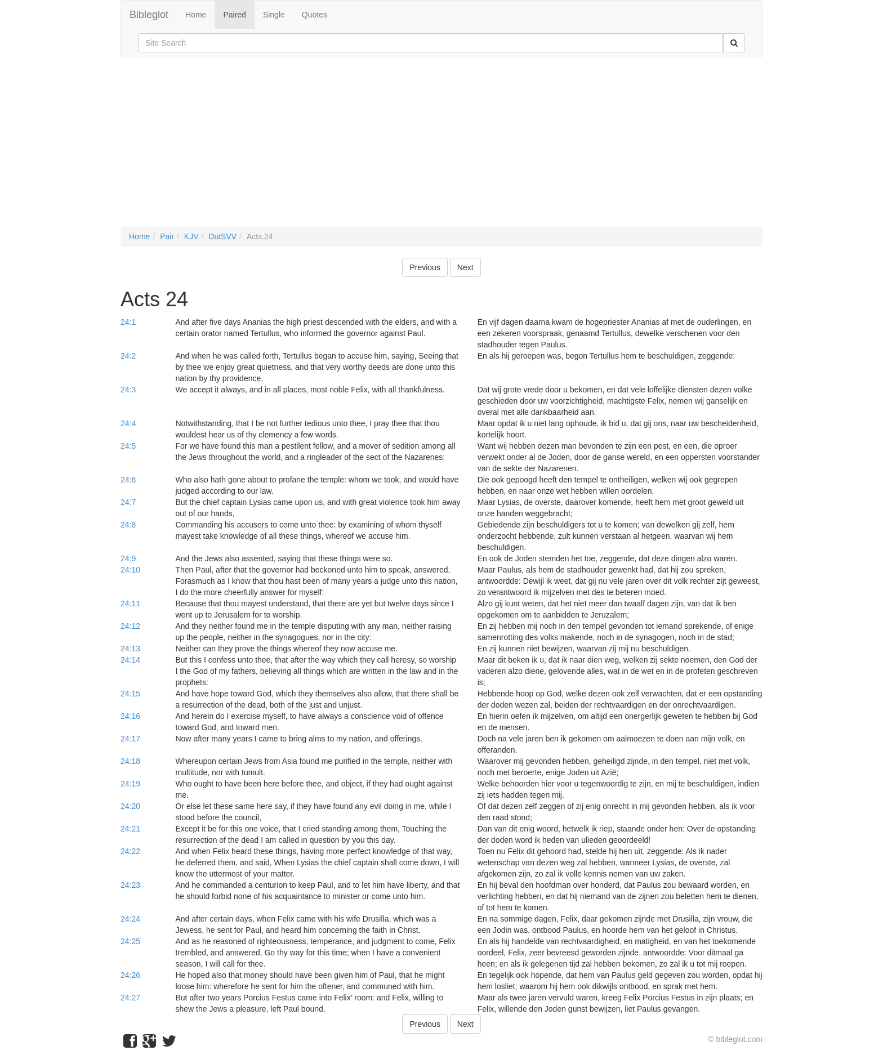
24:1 (128, 322)
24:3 (128, 389)
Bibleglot (149, 14)
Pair (167, 236)
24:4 (128, 423)
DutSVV (222, 236)
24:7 (128, 502)
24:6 (128, 479)
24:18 (130, 761)
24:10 (130, 569)
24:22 (130, 851)
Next (465, 267)
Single (274, 14)
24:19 (130, 783)
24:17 (130, 738)
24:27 (130, 997)
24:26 (130, 975)
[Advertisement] (441, 147)
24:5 (128, 445)
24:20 (130, 806)
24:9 (128, 558)
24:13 (130, 648)
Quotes (314, 14)
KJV (191, 236)
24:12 (130, 626)
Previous (424, 267)
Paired (234, 14)
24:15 (130, 693)
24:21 (130, 828)
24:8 (128, 524)
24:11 (130, 603)
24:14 (130, 659)
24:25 (130, 941)
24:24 (130, 918)
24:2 (128, 355)
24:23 (130, 884)
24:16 (130, 716)
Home (195, 14)
